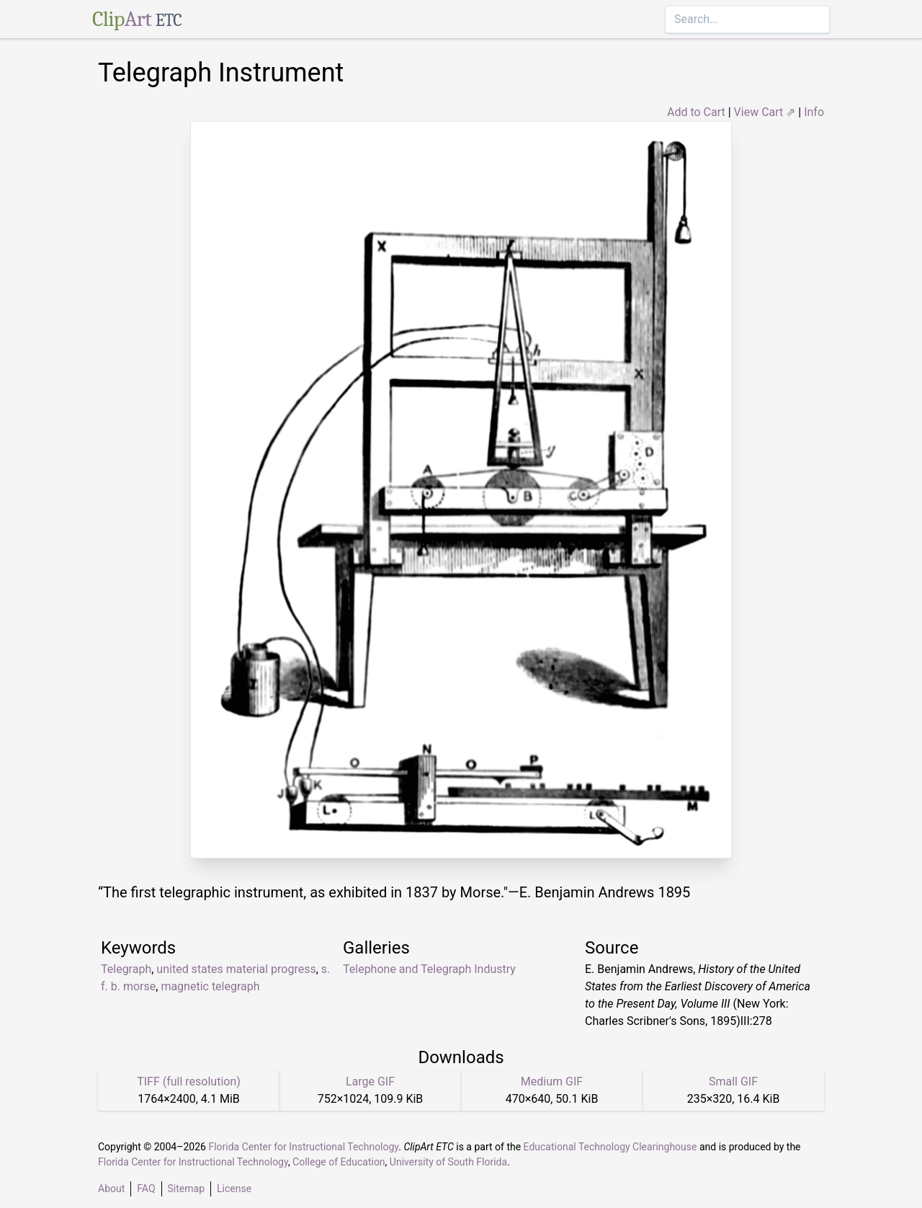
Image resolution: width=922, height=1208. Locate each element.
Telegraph (126, 969)
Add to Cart (696, 112)
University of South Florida (448, 1162)
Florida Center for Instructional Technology (303, 1147)
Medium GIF (552, 1081)
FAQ (146, 1188)
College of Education (338, 1162)
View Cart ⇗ (765, 112)
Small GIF (733, 1081)
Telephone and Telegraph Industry (429, 969)
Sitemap (186, 1188)
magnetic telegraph (210, 986)
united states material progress (235, 969)
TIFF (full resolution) (189, 1081)
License (234, 1188)
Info (814, 112)
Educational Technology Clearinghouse (610, 1147)
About (111, 1188)
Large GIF (370, 1081)
